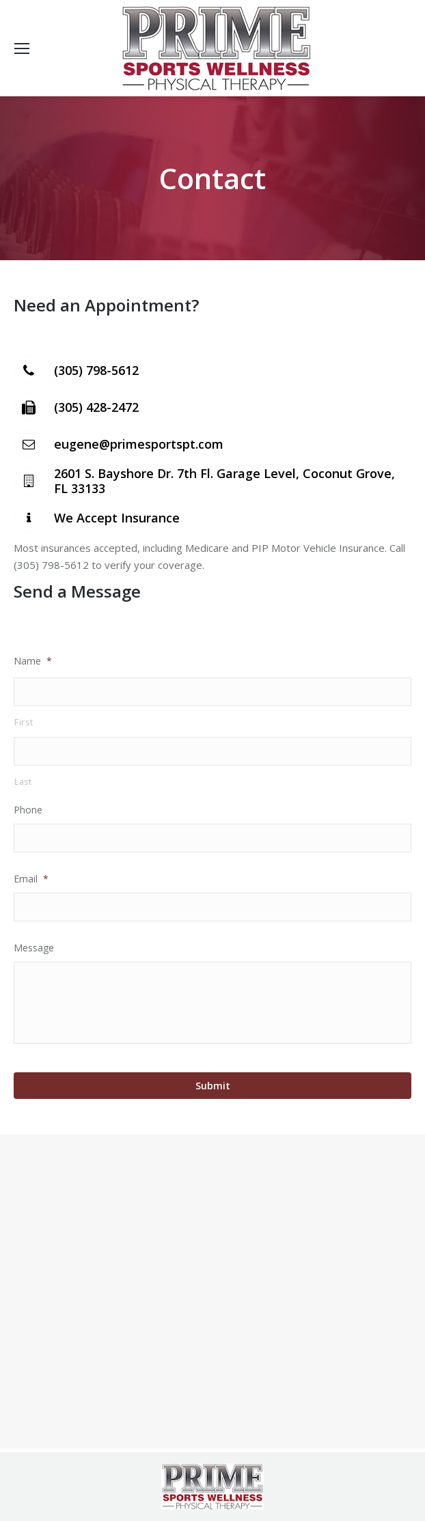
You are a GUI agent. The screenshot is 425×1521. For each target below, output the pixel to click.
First (23, 722)
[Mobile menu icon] (22, 48)
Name (33, 660)
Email (31, 878)
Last (23, 781)
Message (34, 947)
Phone (28, 809)
